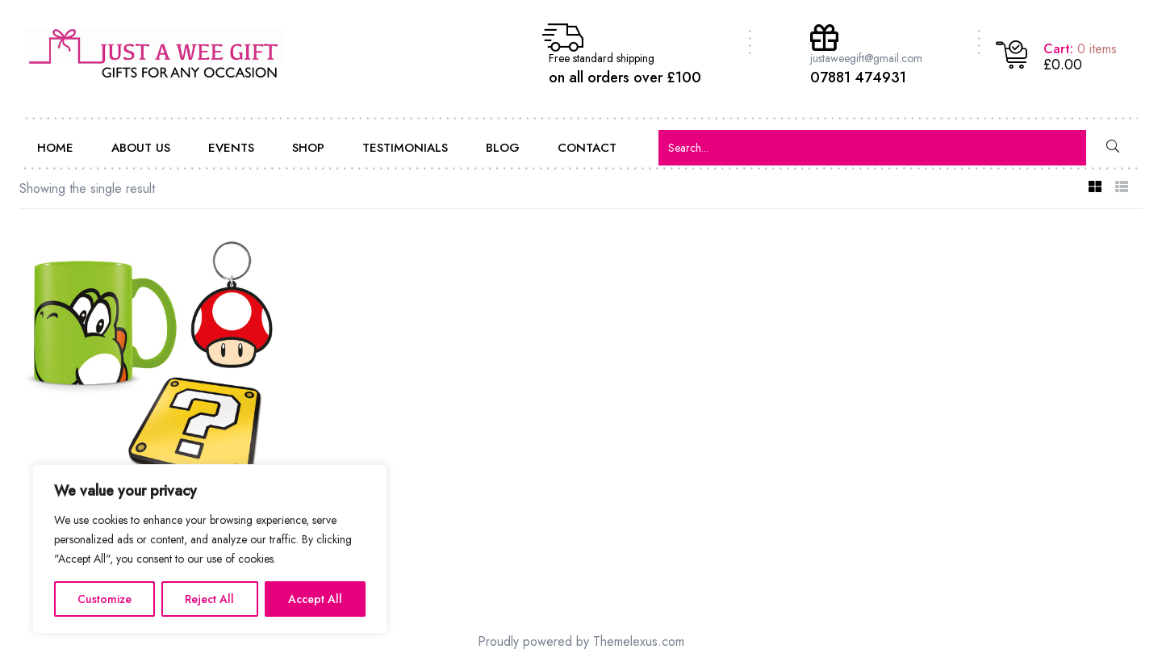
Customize (104, 599)
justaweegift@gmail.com (866, 58)
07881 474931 (858, 77)
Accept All (315, 599)
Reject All (209, 599)
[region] (209, 549)
